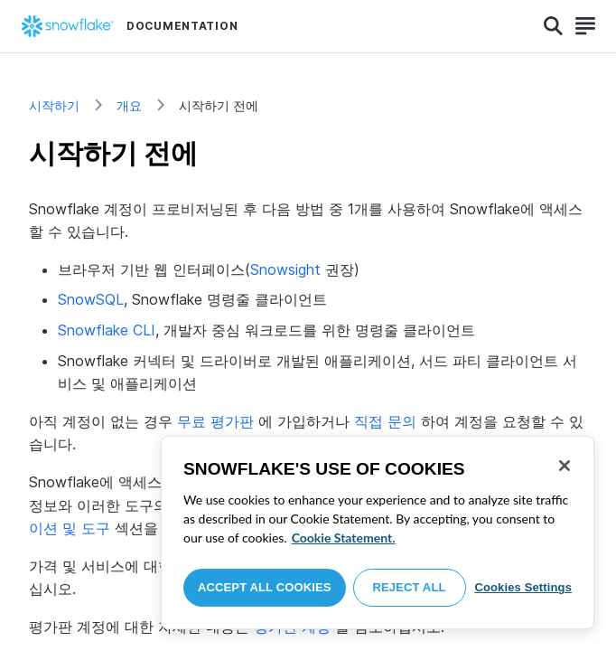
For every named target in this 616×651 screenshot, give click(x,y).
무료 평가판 (215, 421)
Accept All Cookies (264, 587)
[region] (377, 532)
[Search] (553, 26)
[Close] (564, 466)
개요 (129, 105)
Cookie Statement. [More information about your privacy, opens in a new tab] (344, 537)
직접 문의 (385, 421)
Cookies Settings (523, 587)
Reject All (409, 587)
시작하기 (54, 105)
